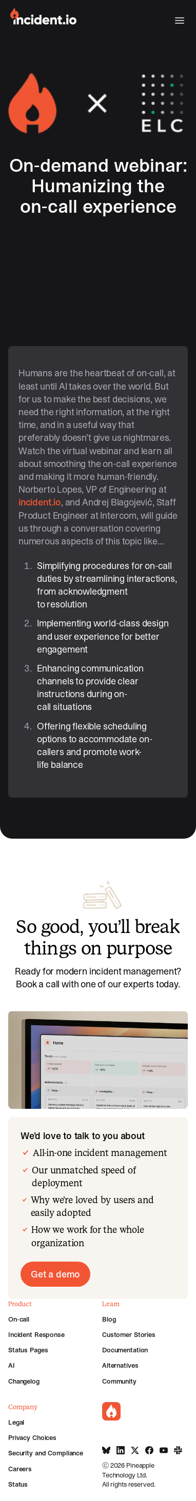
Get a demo (55, 1274)
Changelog (24, 1381)
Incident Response (36, 1334)
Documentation (125, 1349)
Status (18, 1484)
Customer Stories (128, 1334)
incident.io (39, 502)
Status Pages (28, 1349)
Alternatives (120, 1365)
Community (119, 1381)
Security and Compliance (45, 1452)
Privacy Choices (32, 1437)
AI (11, 1365)
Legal (16, 1422)
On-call (18, 1319)
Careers (20, 1468)
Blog (108, 1319)
